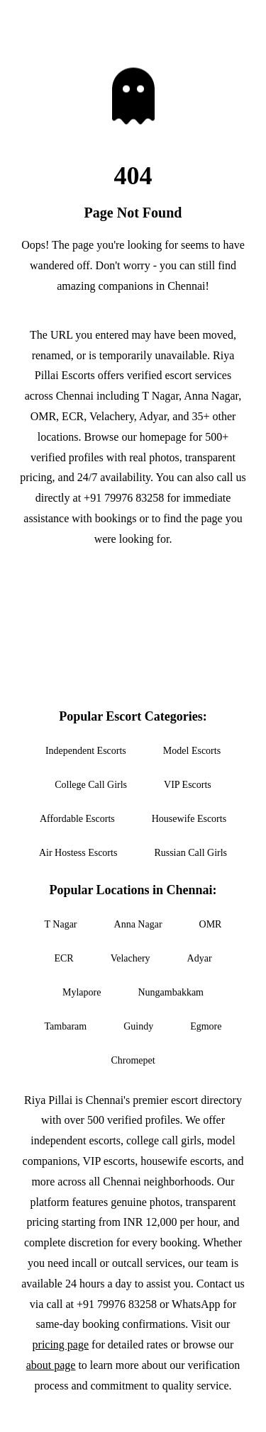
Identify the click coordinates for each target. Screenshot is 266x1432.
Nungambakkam (171, 992)
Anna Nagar (138, 924)
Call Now (133, 623)
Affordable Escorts (77, 818)
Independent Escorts (85, 750)
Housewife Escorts (189, 818)
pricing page (61, 1344)
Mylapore (81, 992)
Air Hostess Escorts (78, 852)
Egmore (205, 1026)
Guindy (138, 1026)
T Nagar (61, 924)
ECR (63, 958)
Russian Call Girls (190, 852)
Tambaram (66, 1026)
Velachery (130, 958)
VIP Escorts (187, 784)
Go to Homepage (133, 580)
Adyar (199, 958)
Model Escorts (192, 750)
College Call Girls (91, 784)
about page (51, 1365)
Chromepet (133, 1060)
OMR (210, 924)
